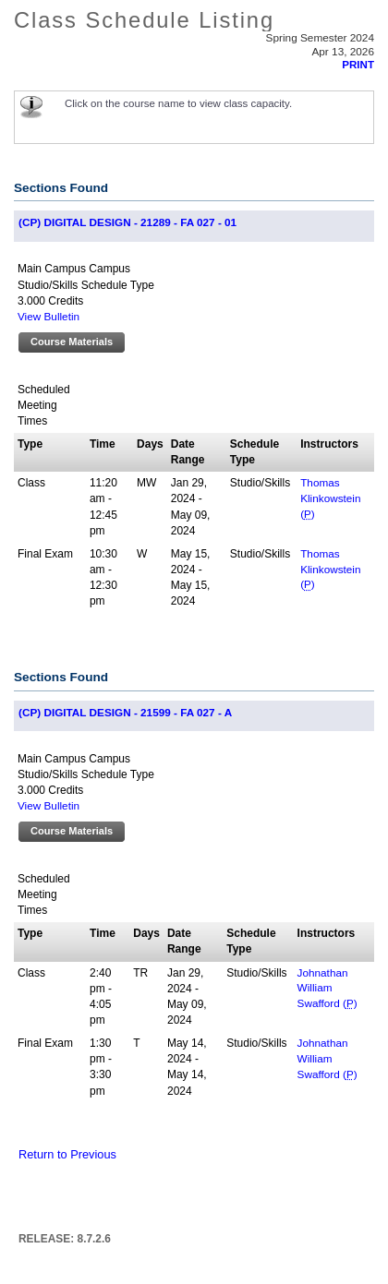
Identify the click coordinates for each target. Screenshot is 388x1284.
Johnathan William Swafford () (327, 988)
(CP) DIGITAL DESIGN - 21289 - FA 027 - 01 (127, 222)
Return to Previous (67, 1154)
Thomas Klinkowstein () (330, 498)
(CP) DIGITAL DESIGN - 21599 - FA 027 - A (125, 712)
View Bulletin (48, 316)
